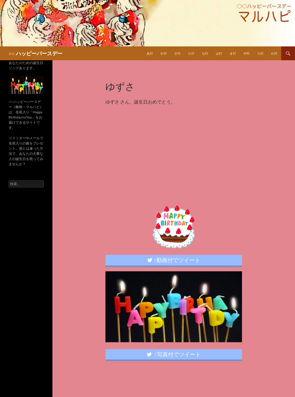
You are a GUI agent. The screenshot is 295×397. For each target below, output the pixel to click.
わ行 (274, 53)
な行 (205, 53)
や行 (246, 53)
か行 (163, 53)
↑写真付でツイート (174, 354)
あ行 (150, 53)
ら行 (260, 53)
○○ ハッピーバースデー (36, 53)
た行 (191, 53)
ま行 (233, 53)
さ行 (177, 53)
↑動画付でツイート (173, 260)
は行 (219, 53)
